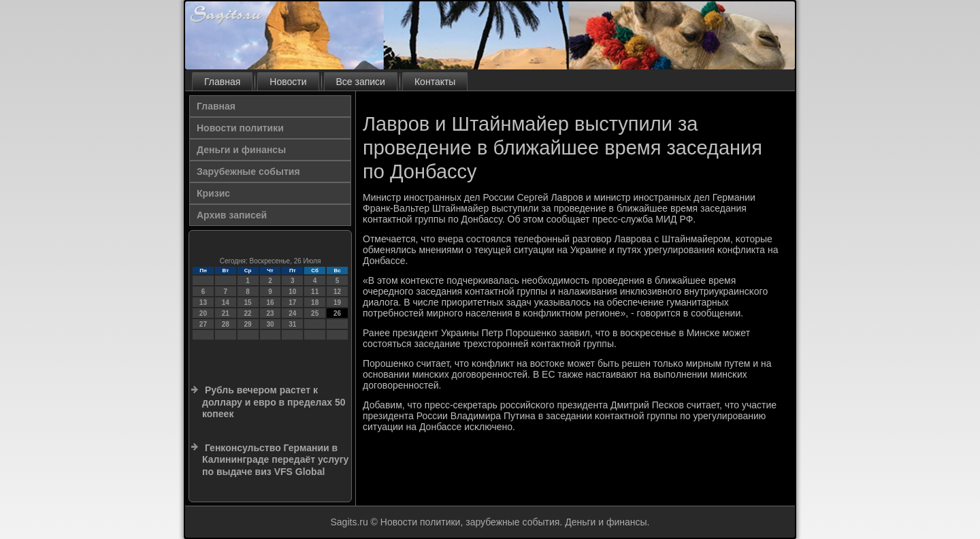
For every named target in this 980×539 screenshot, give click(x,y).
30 (270, 324)
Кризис (213, 193)
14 (225, 302)
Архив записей (232, 215)
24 (292, 313)
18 (314, 302)
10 (292, 291)
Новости (288, 81)
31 (292, 324)
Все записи (360, 81)
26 (337, 313)
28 (225, 324)
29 (248, 324)
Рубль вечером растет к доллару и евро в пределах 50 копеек (273, 402)
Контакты (434, 81)
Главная (222, 81)
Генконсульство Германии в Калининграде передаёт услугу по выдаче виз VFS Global (275, 459)
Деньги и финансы (241, 149)
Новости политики (240, 127)
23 (270, 313)
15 (248, 302)
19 (337, 302)
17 (292, 302)
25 (314, 313)
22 (248, 313)
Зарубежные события (248, 171)
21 (225, 313)
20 (203, 313)
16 (270, 302)
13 (203, 302)
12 (337, 291)
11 (314, 291)
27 (203, 324)
